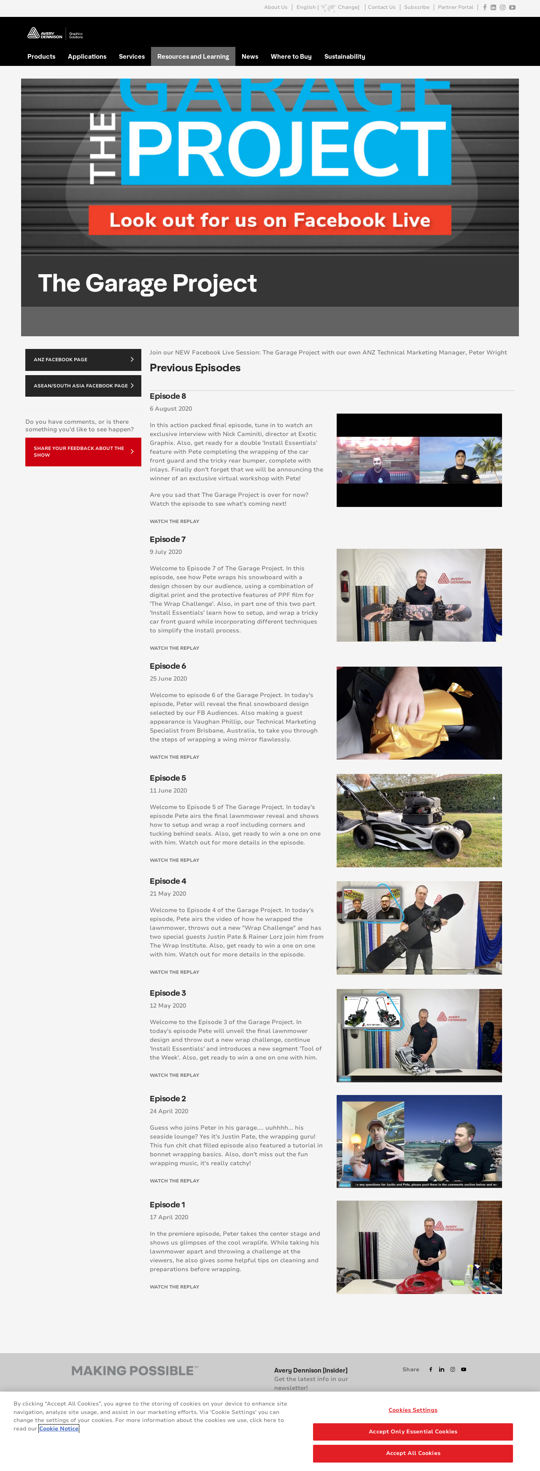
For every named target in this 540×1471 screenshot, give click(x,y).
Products (41, 56)
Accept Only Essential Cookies (413, 1432)
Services (132, 56)
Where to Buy (291, 56)
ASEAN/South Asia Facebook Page (84, 385)
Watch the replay (174, 521)
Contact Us (382, 7)
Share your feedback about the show (84, 451)
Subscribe (416, 7)
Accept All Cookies (413, 1454)
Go (507, 27)
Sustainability (344, 56)
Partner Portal (455, 7)
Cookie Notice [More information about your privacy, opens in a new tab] (58, 1429)
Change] (348, 7)
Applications (87, 56)
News (250, 56)
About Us (276, 7)
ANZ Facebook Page (84, 359)
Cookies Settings (413, 1411)
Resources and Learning (193, 56)
